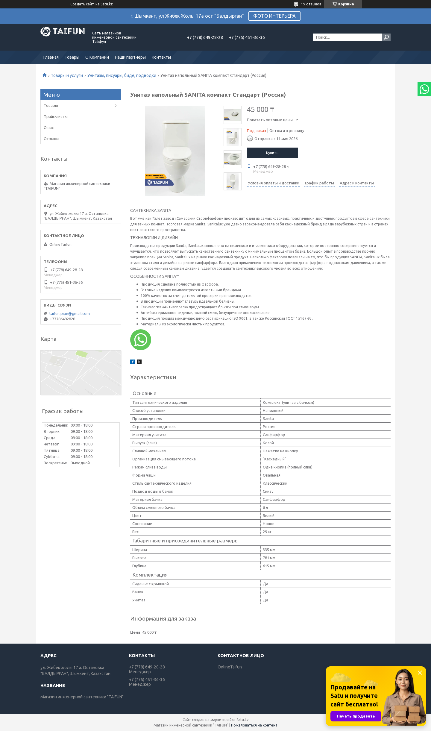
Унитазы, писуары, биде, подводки (121, 75)
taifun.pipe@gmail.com (69, 313)
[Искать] (386, 37)
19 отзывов (311, 4)
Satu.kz (242, 720)
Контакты (161, 57)
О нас (49, 127)
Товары (72, 57)
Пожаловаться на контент (254, 725)
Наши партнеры (130, 57)
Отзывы (51, 139)
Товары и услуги (67, 75)
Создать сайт (82, 4)
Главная (51, 57)
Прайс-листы (56, 116)
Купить (272, 153)
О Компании (97, 57)
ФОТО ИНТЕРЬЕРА (274, 16)
